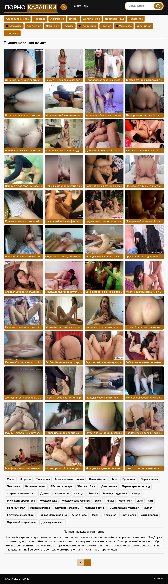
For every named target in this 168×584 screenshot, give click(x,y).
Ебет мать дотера (61, 486)
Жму (140, 501)
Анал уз (78, 493)
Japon (95, 515)
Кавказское (136, 19)
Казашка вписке (40, 508)
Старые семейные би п (21, 493)
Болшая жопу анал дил (53, 515)
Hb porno (25, 479)
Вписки (73, 19)
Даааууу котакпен (52, 522)
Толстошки (13, 486)
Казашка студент (35, 486)
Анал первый (149, 515)
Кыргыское (62, 493)
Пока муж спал (16, 508)
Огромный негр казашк (21, 522)
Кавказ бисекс (98, 479)
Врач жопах (128, 515)
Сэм (150, 501)
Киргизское (33, 26)
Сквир (136, 493)
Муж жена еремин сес (21, 501)
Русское (69, 26)
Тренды (81, 6)
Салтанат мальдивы (67, 508)
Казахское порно (17, 578)
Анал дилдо (79, 515)
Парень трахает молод (136, 486)
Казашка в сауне (94, 508)
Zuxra (98, 501)
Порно (31, 8)
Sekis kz (93, 493)
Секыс (11, 479)
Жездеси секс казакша (76, 501)
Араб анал (109, 515)
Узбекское (124, 26)
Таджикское (87, 26)
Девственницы (114, 19)
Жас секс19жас (86, 486)
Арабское (39, 19)
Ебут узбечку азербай (20, 515)
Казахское (14, 26)
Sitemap (158, 578)
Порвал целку (149, 479)
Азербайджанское (17, 19)
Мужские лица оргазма (69, 479)
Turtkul (110, 501)
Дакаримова (109, 486)
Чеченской (125, 501)
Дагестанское (91, 19)
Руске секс (128, 479)
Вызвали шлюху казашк (124, 508)
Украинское (144, 26)
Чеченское (12, 33)
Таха (114, 479)
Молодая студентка (115, 493)
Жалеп (148, 508)
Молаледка (43, 479)
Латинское (52, 26)
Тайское (106, 26)
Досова (44, 493)
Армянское (57, 19)
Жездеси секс (48, 501)
